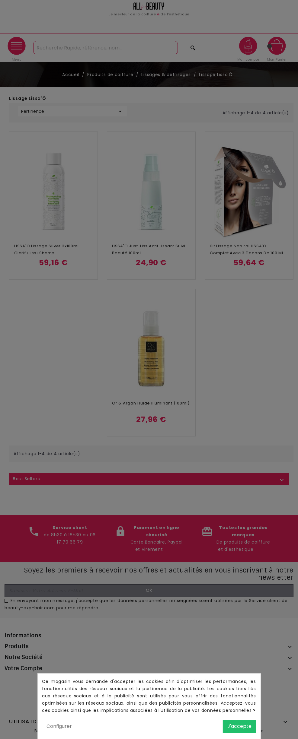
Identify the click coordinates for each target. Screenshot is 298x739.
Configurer (59, 726)
